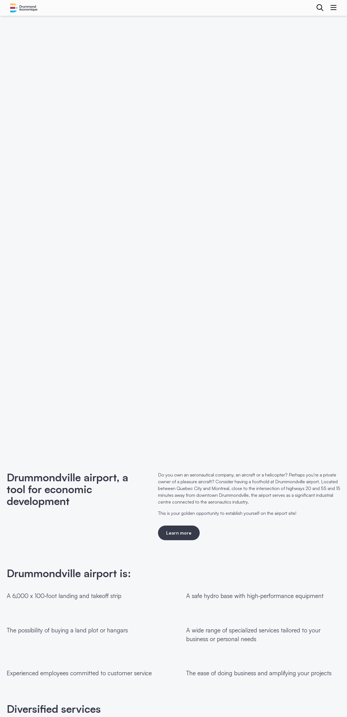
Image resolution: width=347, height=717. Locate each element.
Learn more (179, 533)
